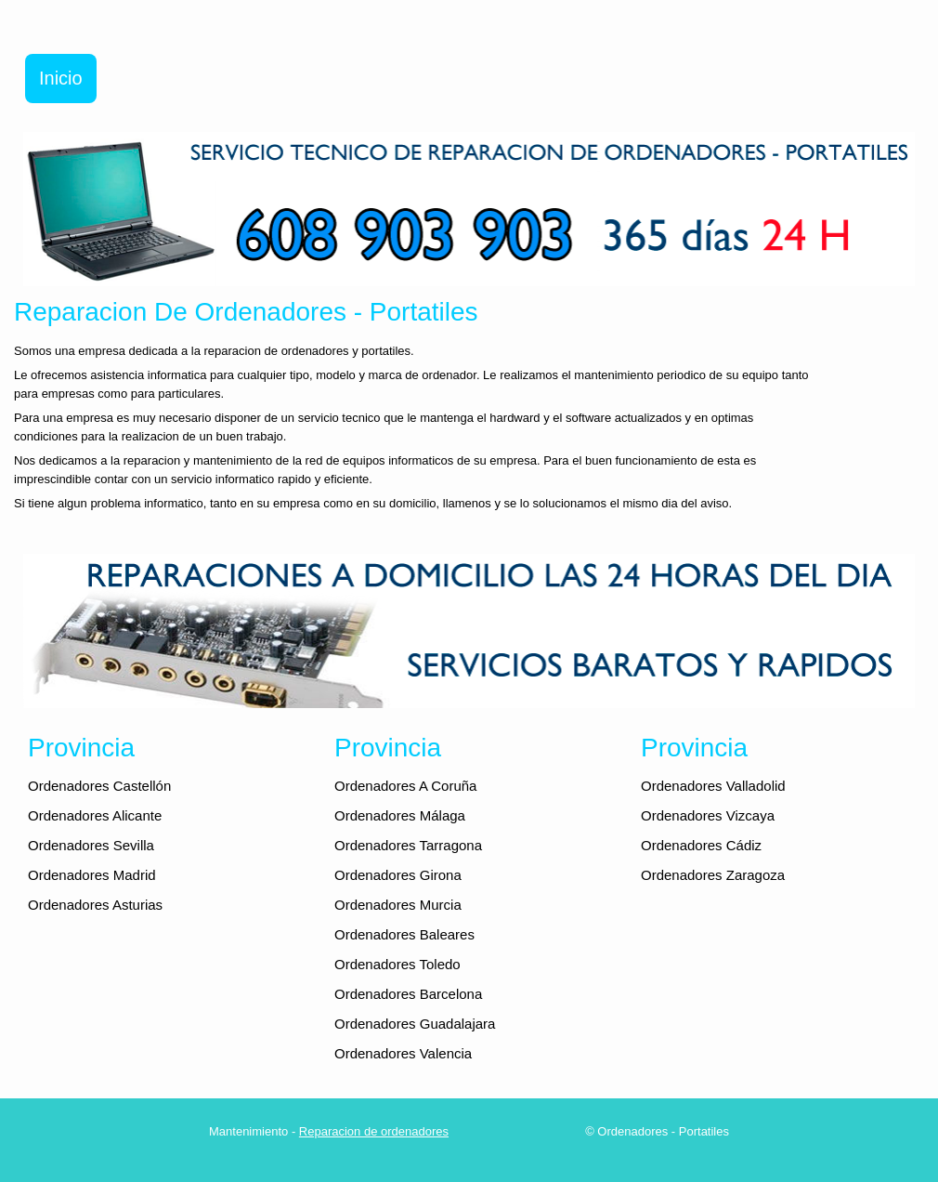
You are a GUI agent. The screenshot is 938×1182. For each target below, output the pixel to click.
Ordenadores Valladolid (713, 786)
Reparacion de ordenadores (374, 1131)
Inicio (61, 78)
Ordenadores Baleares (404, 934)
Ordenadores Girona (398, 875)
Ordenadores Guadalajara (414, 1023)
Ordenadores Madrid (92, 875)
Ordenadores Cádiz (701, 845)
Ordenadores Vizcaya (708, 815)
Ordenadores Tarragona (408, 845)
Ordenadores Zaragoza (713, 875)
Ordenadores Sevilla (91, 845)
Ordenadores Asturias (95, 905)
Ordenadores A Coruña (405, 786)
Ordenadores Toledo (397, 964)
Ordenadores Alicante (95, 815)
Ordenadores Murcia (398, 905)
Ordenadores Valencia (403, 1053)
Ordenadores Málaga (399, 815)
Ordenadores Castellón (99, 786)
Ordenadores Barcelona (408, 994)
